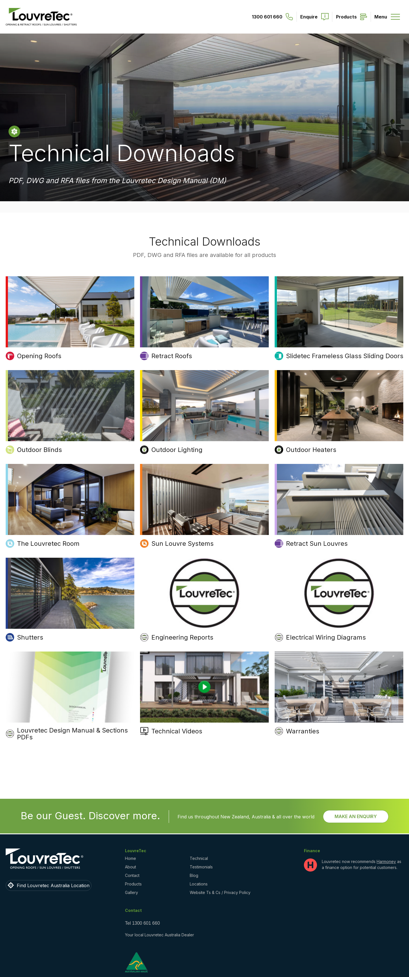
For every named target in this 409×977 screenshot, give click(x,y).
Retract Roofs (171, 356)
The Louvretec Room (48, 543)
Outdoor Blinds (39, 449)
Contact (132, 875)
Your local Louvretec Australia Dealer (159, 934)
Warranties (302, 731)
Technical (199, 858)
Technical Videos (176, 731)
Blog (194, 875)
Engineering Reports (182, 637)
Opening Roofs (39, 356)
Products (133, 883)
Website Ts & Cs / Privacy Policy (220, 892)
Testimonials (201, 866)
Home (130, 858)
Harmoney (386, 861)
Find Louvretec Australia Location (53, 885)
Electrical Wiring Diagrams (326, 637)
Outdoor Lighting (177, 449)
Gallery (131, 892)
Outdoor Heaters (311, 449)
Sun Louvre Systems (182, 543)
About (130, 866)
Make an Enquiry (356, 816)
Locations (199, 883)
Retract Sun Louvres (317, 543)
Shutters (30, 637)
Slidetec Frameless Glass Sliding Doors (344, 356)
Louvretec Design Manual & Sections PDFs (72, 734)
